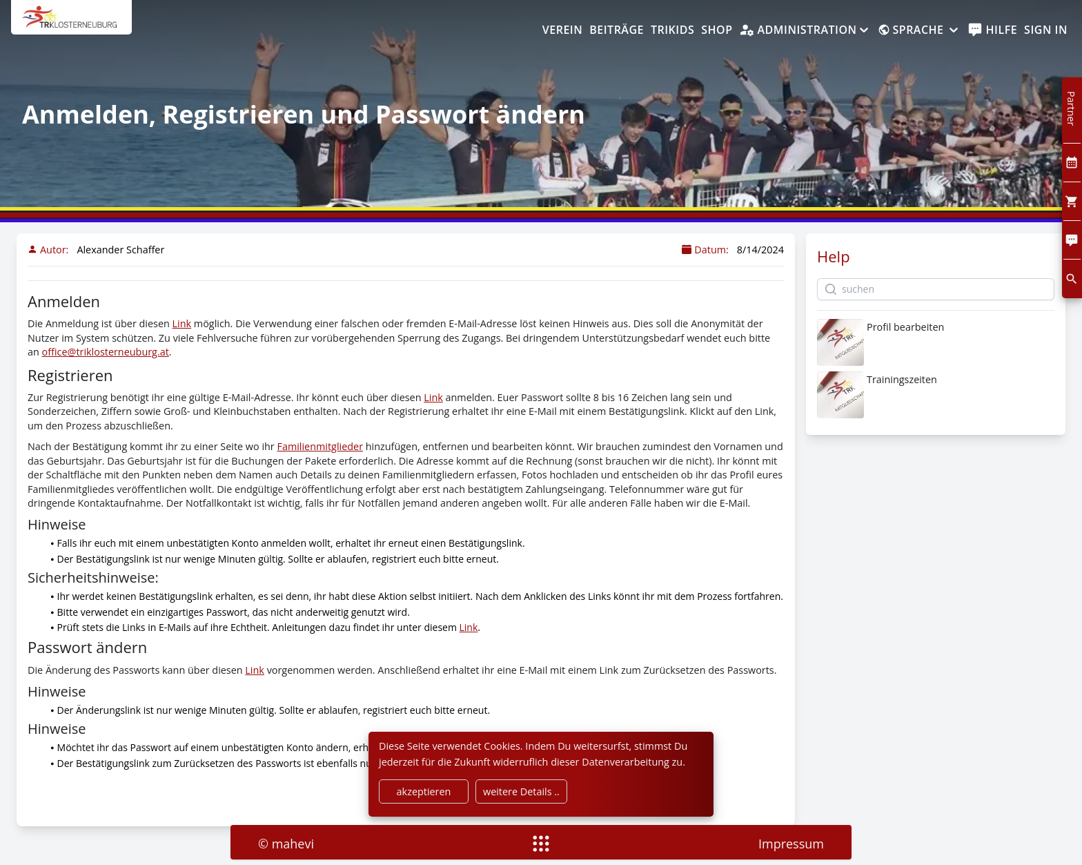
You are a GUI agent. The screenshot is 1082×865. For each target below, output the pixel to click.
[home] (71, 24)
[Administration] (804, 30)
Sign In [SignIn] (1046, 29)
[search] (1072, 279)
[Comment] (1072, 240)
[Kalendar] (1072, 163)
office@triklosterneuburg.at (105, 351)
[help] (992, 30)
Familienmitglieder (320, 446)
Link (182, 323)
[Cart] (1072, 201)
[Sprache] (919, 30)
